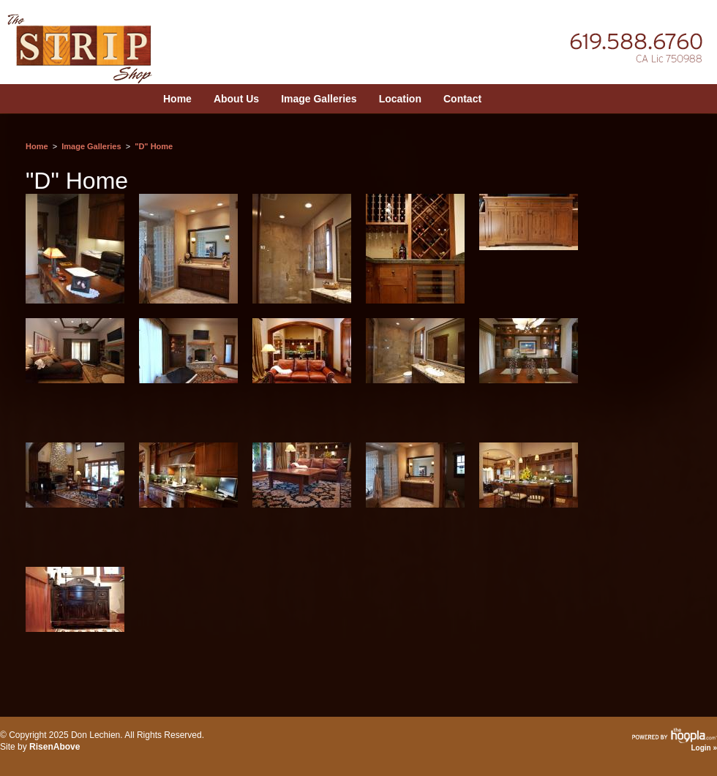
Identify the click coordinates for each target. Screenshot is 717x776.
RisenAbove (54, 747)
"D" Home (154, 146)
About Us (236, 99)
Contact (462, 99)
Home (177, 99)
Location (400, 99)
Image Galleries (319, 99)
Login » (704, 748)
